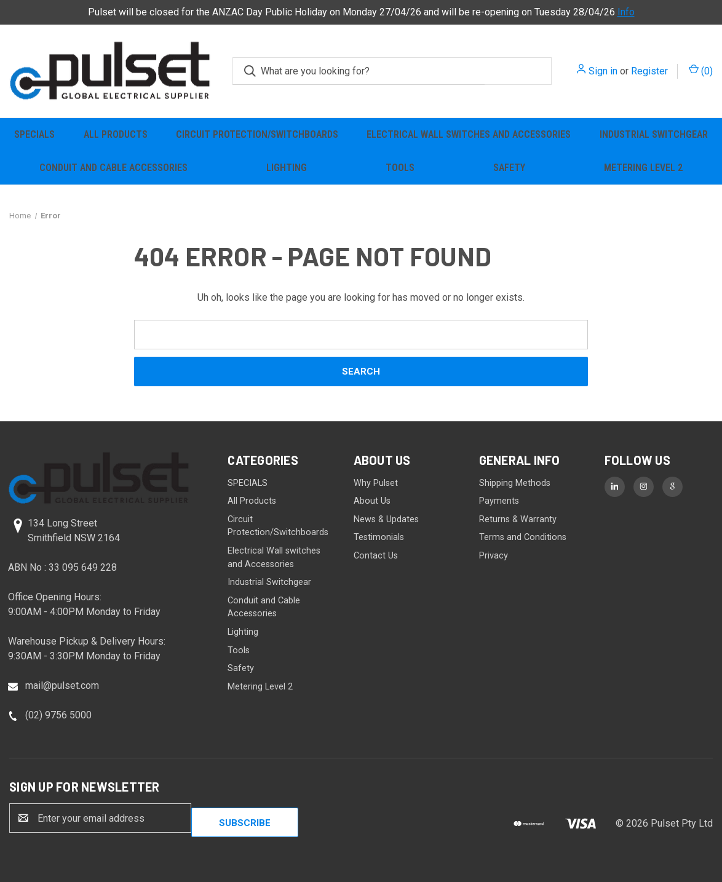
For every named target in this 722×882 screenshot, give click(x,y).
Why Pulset (376, 483)
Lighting (286, 167)
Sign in (603, 71)
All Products (116, 134)
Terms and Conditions (522, 537)
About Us (372, 501)
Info (626, 12)
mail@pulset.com (62, 685)
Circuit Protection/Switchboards (257, 134)
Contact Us (376, 555)
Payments (499, 501)
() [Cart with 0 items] (701, 70)
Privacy (493, 555)
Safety (509, 167)
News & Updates (386, 519)
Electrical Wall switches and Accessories (469, 134)
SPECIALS (34, 134)
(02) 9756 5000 (58, 715)
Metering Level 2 (643, 167)
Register (649, 71)
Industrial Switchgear (269, 582)
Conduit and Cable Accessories (113, 167)
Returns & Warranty (518, 519)
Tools (400, 167)
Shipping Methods (514, 483)
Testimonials (379, 537)
